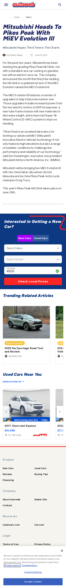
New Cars (24, 238)
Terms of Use (10, 544)
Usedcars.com (11, 524)
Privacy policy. (12, 565)
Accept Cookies (33, 581)
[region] (33, 567)
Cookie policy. (29, 565)
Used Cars (41, 238)
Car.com (39, 524)
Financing (8, 480)
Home (17, 17)
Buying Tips (41, 474)
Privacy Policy (42, 544)
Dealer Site (40, 499)
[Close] (62, 550)
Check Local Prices (33, 281)
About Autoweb (11, 499)
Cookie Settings (33, 572)
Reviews (7, 474)
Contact (7, 505)
